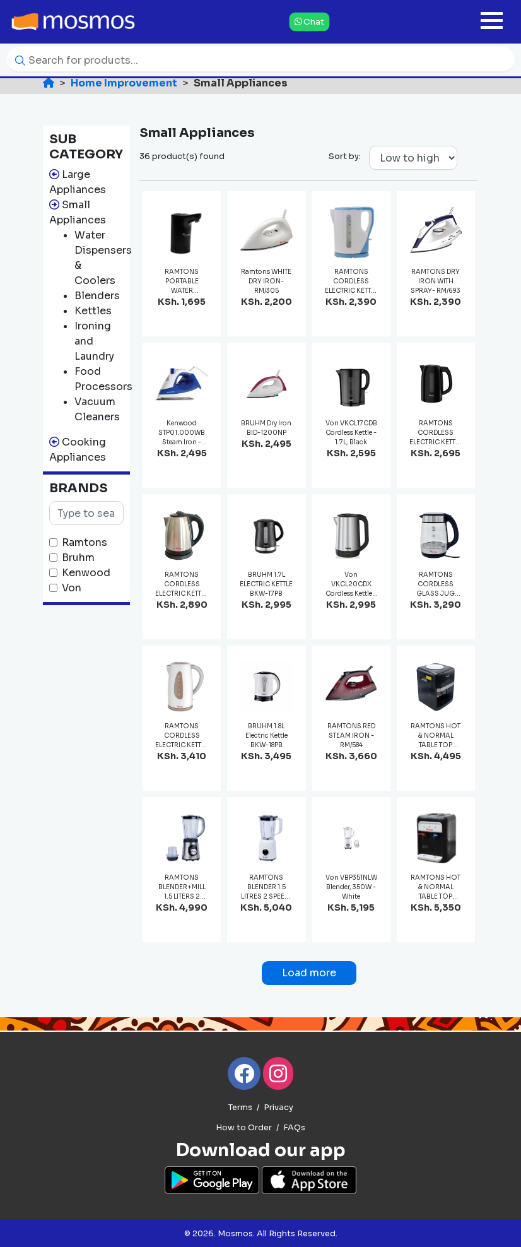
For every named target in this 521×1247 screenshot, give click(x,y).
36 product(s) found (182, 156)
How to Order (244, 1128)
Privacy (278, 1107)
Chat (309, 21)
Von (71, 587)
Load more (309, 972)
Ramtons (84, 542)
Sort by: (345, 156)
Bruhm (78, 557)
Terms (240, 1107)
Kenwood (86, 572)
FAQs (294, 1128)
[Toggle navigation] (491, 21)
